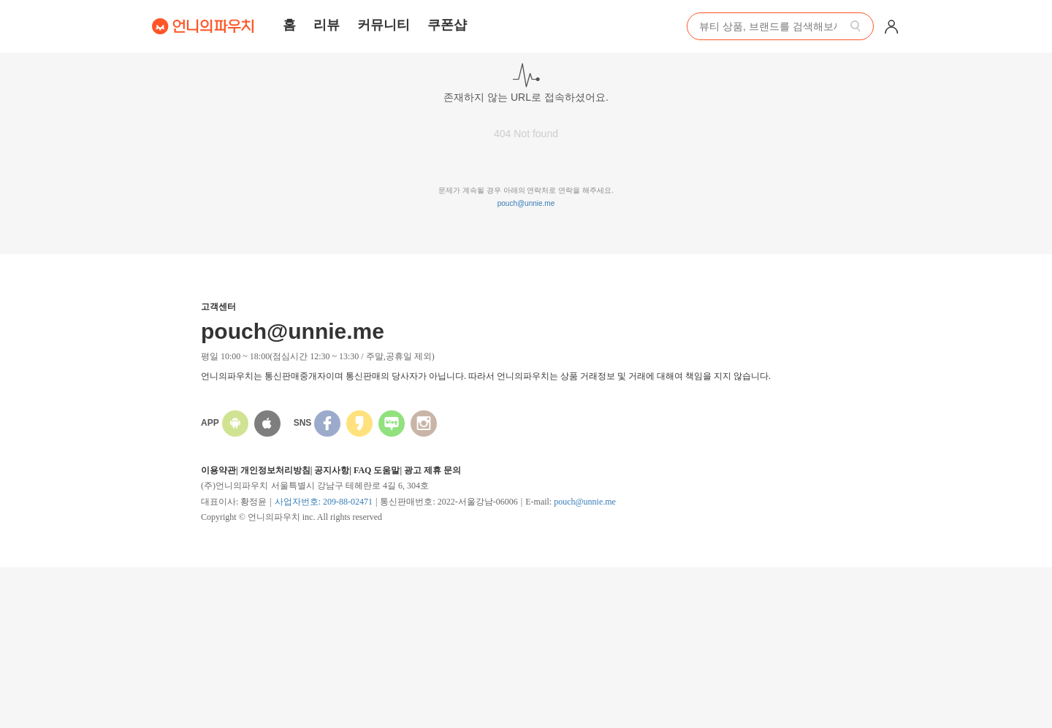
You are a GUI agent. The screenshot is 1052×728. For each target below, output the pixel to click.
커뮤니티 (383, 25)
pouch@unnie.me (526, 203)
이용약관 (218, 470)
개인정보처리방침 (275, 470)
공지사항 (331, 470)
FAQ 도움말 (377, 470)
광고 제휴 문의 (432, 470)
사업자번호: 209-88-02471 (324, 502)
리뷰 (326, 25)
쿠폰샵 (447, 25)
